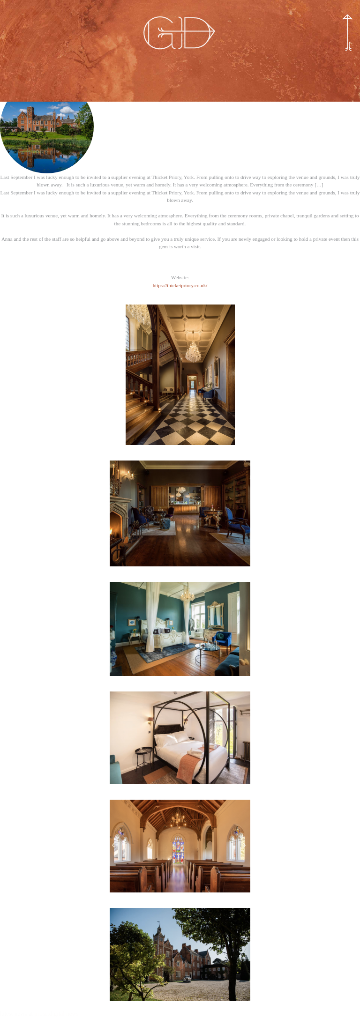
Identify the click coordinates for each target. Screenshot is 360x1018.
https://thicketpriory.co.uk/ (180, 285)
